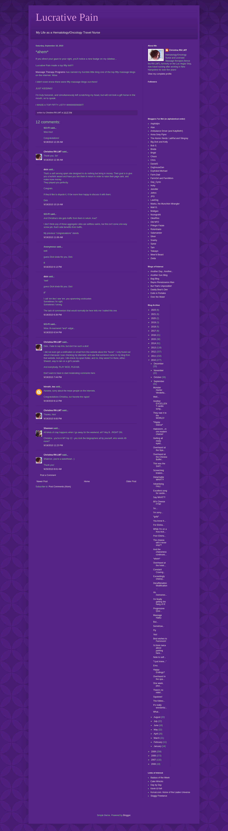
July (156, 721)
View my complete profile (160, 74)
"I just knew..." (160, 661)
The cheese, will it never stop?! (159, 543)
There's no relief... (158, 691)
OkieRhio (155, 218)
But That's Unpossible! (161, 286)
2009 (154, 751)
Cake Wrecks (157, 781)
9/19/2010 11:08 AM (53, 237)
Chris (153, 160)
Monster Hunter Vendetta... (159, 390)
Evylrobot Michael (159, 171)
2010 (154, 360)
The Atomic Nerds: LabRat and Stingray (169, 138)
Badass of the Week (160, 777)
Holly (153, 185)
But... (155, 622)
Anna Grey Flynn (159, 134)
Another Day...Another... (162, 271)
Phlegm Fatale (157, 225)
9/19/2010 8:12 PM (53, 401)
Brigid (153, 152)
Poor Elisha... (159, 536)
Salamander (156, 233)
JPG (153, 196)
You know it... (159, 521)
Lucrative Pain (67, 17)
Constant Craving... (159, 570)
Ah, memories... (160, 593)
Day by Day (156, 785)
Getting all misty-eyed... (158, 441)
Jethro (153, 193)
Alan (153, 127)
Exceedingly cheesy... (159, 577)
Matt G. (154, 207)
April (156, 734)
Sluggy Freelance (159, 796)
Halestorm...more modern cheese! (160, 431)
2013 (154, 347)
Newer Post (42, 481)
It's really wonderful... (160, 706)
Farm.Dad (155, 174)
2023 (154, 310)
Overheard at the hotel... (159, 564)
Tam (153, 247)
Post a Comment (48, 475)
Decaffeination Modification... (160, 586)
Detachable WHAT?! (158, 478)
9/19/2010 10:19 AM (53, 204)
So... (155, 508)
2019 (154, 322)
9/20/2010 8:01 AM (53, 469)
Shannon (48, 428)
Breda (153, 149)
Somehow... (158, 626)
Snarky (154, 240)
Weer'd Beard (157, 254)
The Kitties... (159, 701)
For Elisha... (159, 525)
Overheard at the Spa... (159, 448)
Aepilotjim (155, 123)
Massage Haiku (157, 616)
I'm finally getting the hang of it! (159, 602)
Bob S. (154, 145)
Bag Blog (155, 278)
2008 (154, 755)
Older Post (131, 481)
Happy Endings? (159, 670)
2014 (154, 343)
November (159, 370)
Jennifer (154, 189)
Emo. (155, 665)
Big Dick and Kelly (159, 142)
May (156, 729)
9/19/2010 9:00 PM (53, 418)
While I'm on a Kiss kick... (160, 530)
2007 (154, 760)
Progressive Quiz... (158, 609)
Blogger (126, 815)
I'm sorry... (158, 512)
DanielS (154, 164)
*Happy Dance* (158, 423)
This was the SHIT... (159, 464)
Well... (156, 397)
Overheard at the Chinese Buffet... (160, 457)
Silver (153, 236)
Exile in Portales (158, 293)
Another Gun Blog (159, 275)
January (158, 746)
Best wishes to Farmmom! (160, 639)
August (157, 717)
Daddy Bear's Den (159, 289)
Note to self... (159, 657)
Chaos (154, 156)
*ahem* (156, 558)
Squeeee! (157, 697)
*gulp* (156, 516)
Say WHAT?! (159, 497)
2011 (154, 356)
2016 (154, 335)
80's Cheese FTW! (159, 502)
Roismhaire (156, 229)
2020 (154, 318)
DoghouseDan (157, 167)
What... (156, 712)
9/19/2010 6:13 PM (53, 267)
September (159, 381)
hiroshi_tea (49, 386)
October (158, 377)
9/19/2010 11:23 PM (53, 445)
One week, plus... (158, 684)
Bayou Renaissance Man (162, 282)
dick (46, 169)
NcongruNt (156, 214)
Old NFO (155, 222)
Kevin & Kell (156, 788)
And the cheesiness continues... (160, 552)
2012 (154, 351)
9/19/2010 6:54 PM (53, 332)
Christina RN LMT (53, 151)
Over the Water (158, 297)
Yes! (155, 634)
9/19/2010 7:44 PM (53, 377)
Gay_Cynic (156, 182)
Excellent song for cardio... (160, 491)
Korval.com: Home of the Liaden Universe (170, 792)
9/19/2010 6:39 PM (53, 315)
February (158, 742)
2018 (154, 326)
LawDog (154, 200)
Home (87, 481)
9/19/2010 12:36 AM (53, 160)
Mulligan (155, 211)
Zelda (153, 258)
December (159, 363)
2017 (154, 331)
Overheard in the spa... (159, 677)
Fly (154, 630)
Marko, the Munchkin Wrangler (165, 204)
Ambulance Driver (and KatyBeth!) (167, 131)
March (157, 738)
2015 (154, 339)
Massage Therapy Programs (50, 72)
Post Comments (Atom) (60, 486)
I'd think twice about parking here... (159, 649)
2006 (154, 764)
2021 (154, 314)
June (156, 725)
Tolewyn (154, 251)
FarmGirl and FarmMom (162, 178)
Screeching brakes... (158, 471)
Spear (153, 244)
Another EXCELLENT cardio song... (160, 405)
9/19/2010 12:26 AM (53, 142)
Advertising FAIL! (158, 485)
